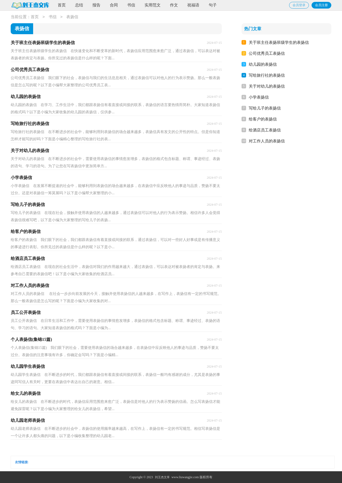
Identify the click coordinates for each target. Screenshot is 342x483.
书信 (131, 5)
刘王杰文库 (162, 477)
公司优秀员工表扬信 (267, 53)
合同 (114, 5)
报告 (96, 5)
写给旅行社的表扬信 (267, 75)
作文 (174, 5)
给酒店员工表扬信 (265, 130)
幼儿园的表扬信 (263, 64)
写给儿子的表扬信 (265, 108)
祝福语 (193, 5)
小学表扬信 (259, 97)
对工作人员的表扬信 (267, 141)
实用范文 (153, 5)
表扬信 (72, 17)
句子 (213, 5)
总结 (79, 5)
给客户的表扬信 (263, 119)
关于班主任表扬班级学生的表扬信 (279, 42)
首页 (62, 5)
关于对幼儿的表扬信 (267, 86)
